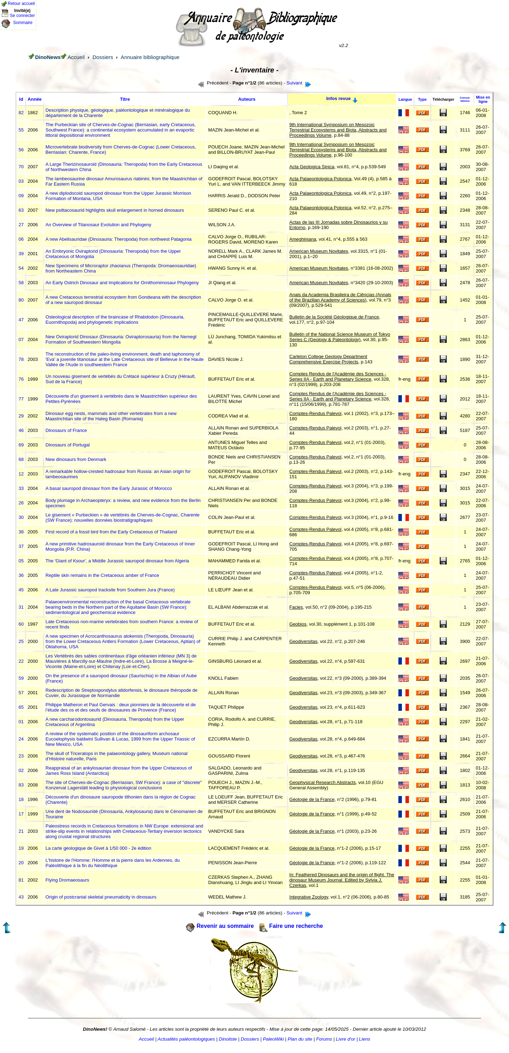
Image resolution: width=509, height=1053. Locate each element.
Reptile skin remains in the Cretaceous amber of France (102, 575)
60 (21, 624)
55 (21, 130)
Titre (125, 99)
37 (21, 546)
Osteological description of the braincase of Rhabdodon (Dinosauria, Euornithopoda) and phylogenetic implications (115, 319)
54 (21, 268)
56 (21, 149)
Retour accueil (21, 3)
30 (21, 517)
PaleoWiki (273, 1039)
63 (21, 210)
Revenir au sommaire (225, 926)
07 (21, 339)
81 (21, 880)
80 (21, 300)
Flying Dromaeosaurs (67, 880)
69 (21, 444)
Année (35, 99)
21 (21, 831)
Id (21, 99)
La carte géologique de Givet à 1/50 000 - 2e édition (98, 848)
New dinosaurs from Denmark (76, 459)
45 (21, 589)
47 (21, 319)
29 (21, 416)
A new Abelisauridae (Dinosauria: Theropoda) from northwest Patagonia (119, 239)
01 (21, 721)
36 (21, 575)
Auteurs (247, 99)
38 (21, 531)
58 (21, 282)
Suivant (294, 83)
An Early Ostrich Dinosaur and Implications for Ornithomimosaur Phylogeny (122, 282)
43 (21, 897)
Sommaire (23, 22)
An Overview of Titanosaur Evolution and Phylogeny (98, 224)
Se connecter (22, 15)
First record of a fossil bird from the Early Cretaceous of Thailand (111, 531)
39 (21, 253)
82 (21, 112)
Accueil (76, 57)
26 (21, 502)
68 (21, 459)
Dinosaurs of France (66, 430)
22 (21, 661)
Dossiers (103, 57)
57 (21, 692)
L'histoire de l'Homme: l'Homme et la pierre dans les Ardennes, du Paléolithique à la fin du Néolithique (113, 863)
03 (21, 181)
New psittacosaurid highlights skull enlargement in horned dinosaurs (115, 210)
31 (21, 607)
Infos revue (338, 98)
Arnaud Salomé (129, 1029)
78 (21, 359)
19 (21, 848)
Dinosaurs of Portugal (68, 444)
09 (21, 195)
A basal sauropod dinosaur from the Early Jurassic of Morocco (109, 488)
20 (21, 862)
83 (21, 785)
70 (21, 166)
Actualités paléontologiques (186, 1039)
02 (21, 770)
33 (21, 488)
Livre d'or (345, 1039)
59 (21, 678)
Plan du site (300, 1039)
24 (21, 739)
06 (21, 239)
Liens (364, 1039)
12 (21, 473)
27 (21, 224)
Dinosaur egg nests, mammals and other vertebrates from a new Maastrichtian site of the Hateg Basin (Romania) (111, 416)
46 (21, 430)
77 (21, 399)
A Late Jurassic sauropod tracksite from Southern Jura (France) (110, 589)
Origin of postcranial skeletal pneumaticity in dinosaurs (101, 897)
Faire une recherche (296, 926)
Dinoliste (228, 1039)
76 (21, 379)
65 (21, 707)
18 (21, 799)
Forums (324, 1039)
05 (21, 560)
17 (21, 814)
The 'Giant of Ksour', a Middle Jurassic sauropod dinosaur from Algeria (117, 560)
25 (21, 641)
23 (21, 756)
